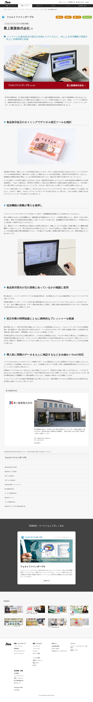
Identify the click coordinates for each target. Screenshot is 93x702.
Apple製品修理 (55, 646)
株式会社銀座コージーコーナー (13, 484)
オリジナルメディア (19, 651)
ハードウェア (36, 646)
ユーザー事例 (43, 9)
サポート (54, 643)
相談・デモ (77, 17)
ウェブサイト (37, 442)
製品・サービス (12, 9)
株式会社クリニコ (9, 497)
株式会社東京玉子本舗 (11, 467)
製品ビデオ (36, 662)
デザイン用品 (36, 653)
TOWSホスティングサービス (59, 651)
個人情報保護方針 (18, 680)
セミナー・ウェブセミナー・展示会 (78, 646)
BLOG (34, 665)
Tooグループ (17, 683)
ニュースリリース (18, 675)
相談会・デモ (73, 650)
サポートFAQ (55, 648)
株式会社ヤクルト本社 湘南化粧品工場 (15, 506)
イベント (72, 643)
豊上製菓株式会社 (9, 489)
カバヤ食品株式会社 (10, 502)
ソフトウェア (21, 9)
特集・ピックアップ (19, 643)
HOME (5, 9)
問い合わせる (87, 17)
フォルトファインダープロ (32, 9)
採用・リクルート (18, 678)
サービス (35, 651)
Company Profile (18, 687)
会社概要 (16, 673)
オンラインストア (18, 653)
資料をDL (59, 17)
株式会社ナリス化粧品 (11, 471)
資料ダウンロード (37, 660)
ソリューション (18, 646)
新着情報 (16, 648)
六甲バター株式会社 (10, 480)
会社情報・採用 (18, 670)
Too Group (17, 690)
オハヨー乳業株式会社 (11, 493)
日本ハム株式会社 (9, 476)
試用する (68, 17)
